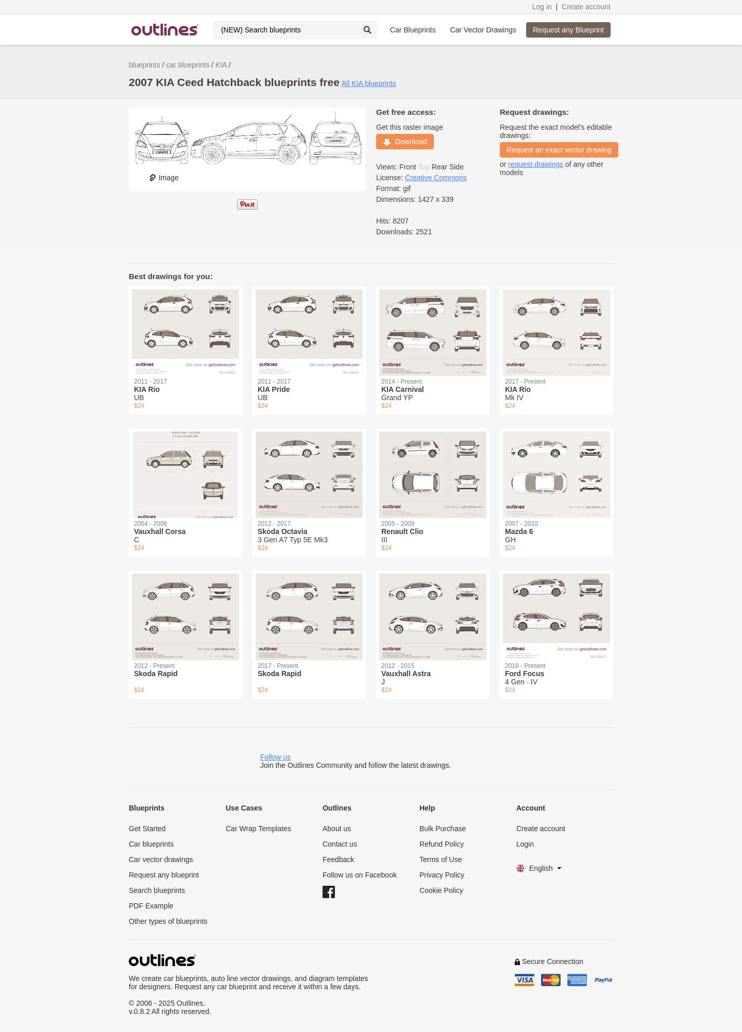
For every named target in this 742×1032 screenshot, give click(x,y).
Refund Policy (441, 844)
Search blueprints (157, 890)
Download (405, 141)
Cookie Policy (441, 890)
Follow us (275, 757)
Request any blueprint (164, 875)
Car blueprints (151, 844)
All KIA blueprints (369, 83)
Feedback (338, 859)
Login (525, 844)
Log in (542, 7)
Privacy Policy (441, 875)
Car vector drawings (161, 859)
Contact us (340, 844)
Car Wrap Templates (258, 828)
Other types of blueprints (168, 921)
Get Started (147, 828)
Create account (586, 7)
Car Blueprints (413, 30)
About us (337, 828)
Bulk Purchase (442, 828)
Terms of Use (440, 859)
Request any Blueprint (568, 30)
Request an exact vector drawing (559, 150)
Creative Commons (436, 178)
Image (163, 178)
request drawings (535, 164)
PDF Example (151, 906)
